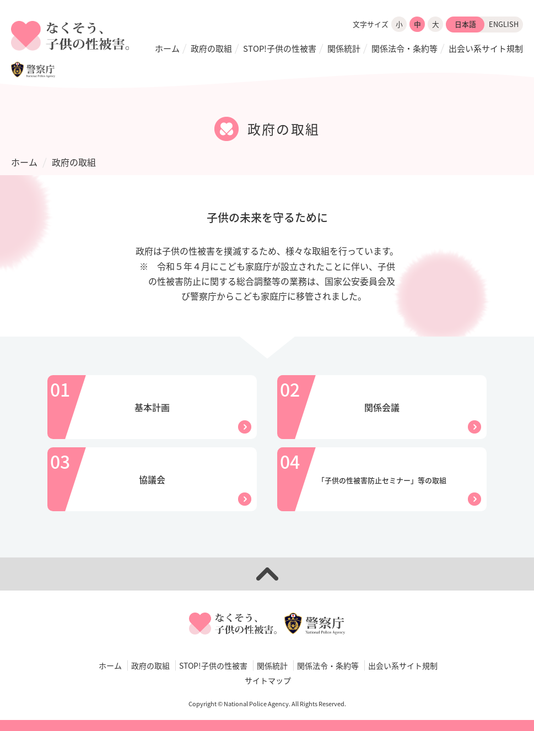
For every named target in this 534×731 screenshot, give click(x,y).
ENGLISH (504, 24)
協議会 (152, 479)
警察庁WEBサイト (33, 69)
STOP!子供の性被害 (279, 48)
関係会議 (382, 407)
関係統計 (343, 48)
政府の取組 (211, 48)
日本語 (465, 24)
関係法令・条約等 (404, 48)
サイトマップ (268, 680)
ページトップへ (267, 574)
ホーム (167, 48)
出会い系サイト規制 (486, 48)
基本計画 (152, 407)
